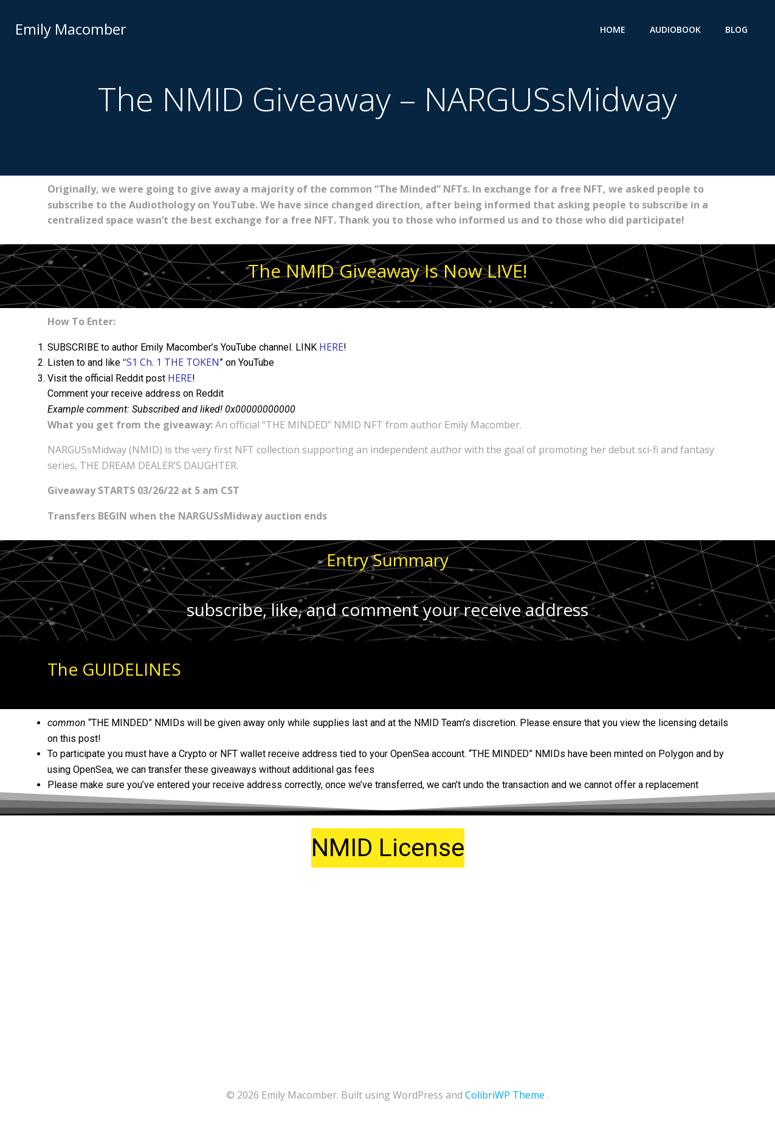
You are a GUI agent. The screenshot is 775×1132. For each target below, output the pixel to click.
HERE (331, 349)
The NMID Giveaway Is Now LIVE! (387, 273)
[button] (387, 851)
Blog (739, 27)
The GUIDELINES (114, 672)
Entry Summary (387, 562)
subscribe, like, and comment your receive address (387, 612)
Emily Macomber (69, 27)
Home (615, 27)
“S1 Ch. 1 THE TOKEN (171, 365)
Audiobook (677, 27)
